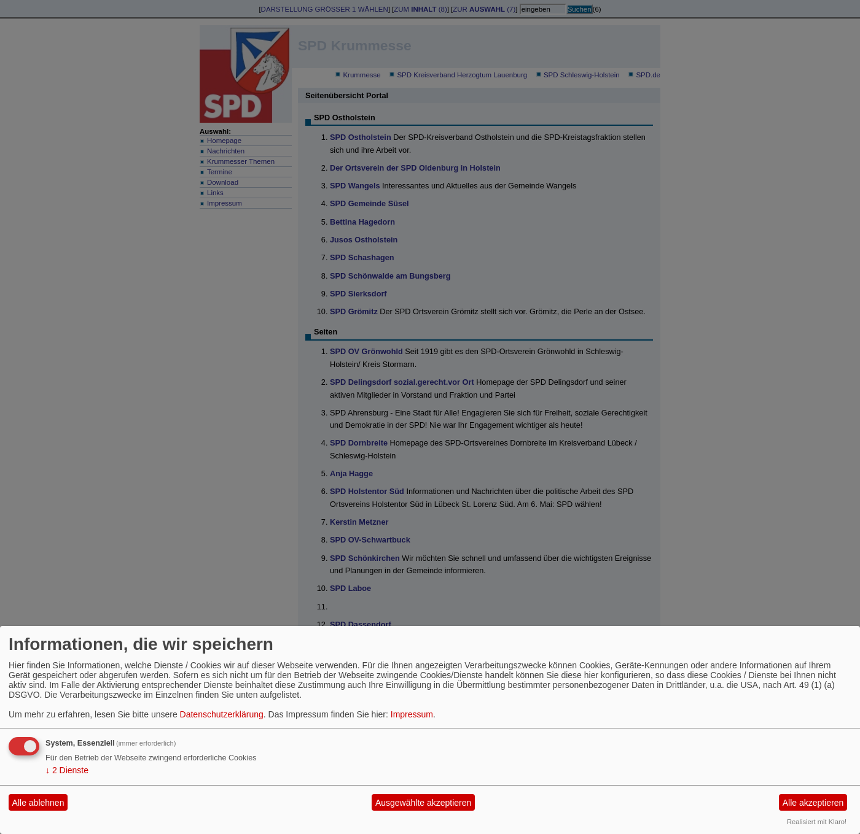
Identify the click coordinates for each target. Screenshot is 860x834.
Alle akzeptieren (813, 803)
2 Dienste (66, 770)
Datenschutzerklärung (222, 714)
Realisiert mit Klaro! (816, 821)
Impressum (412, 714)
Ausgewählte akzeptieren (423, 803)
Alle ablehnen (38, 803)
